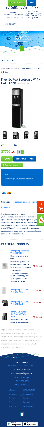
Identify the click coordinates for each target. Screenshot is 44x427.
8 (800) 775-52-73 (22, 378)
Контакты (12, 406)
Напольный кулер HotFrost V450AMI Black (18, 314)
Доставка (12, 398)
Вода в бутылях (29, 390)
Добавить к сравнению (12, 165)
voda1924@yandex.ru (22, 385)
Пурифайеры (14, 69)
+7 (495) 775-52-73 (22, 8)
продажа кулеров (29, 365)
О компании (13, 394)
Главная (4, 69)
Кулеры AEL (28, 394)
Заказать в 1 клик (25, 159)
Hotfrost (26, 398)
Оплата (12, 402)
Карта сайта (28, 406)
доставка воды (14, 365)
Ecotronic (26, 402)
